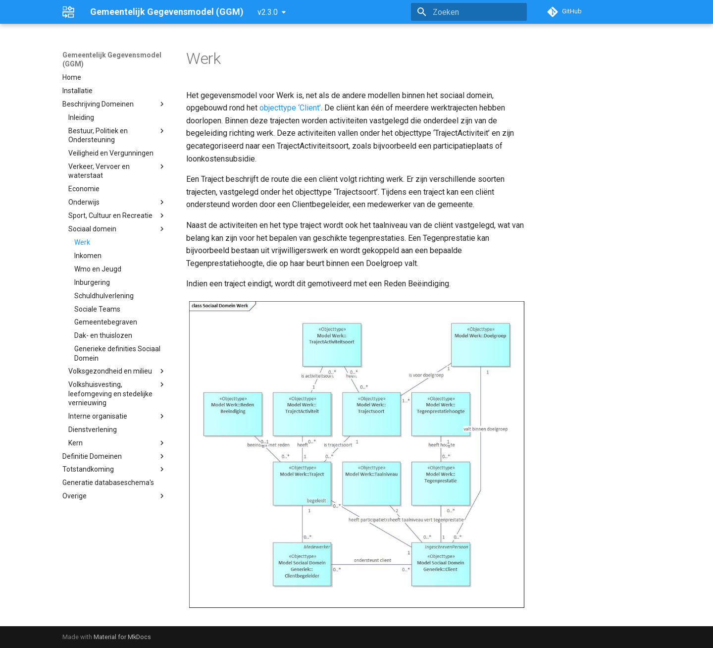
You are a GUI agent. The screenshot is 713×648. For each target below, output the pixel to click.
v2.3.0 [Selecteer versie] (267, 12)
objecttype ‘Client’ (290, 107)
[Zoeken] (469, 12)
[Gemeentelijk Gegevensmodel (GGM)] (68, 12)
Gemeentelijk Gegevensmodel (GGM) (111, 59)
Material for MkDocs (122, 637)
